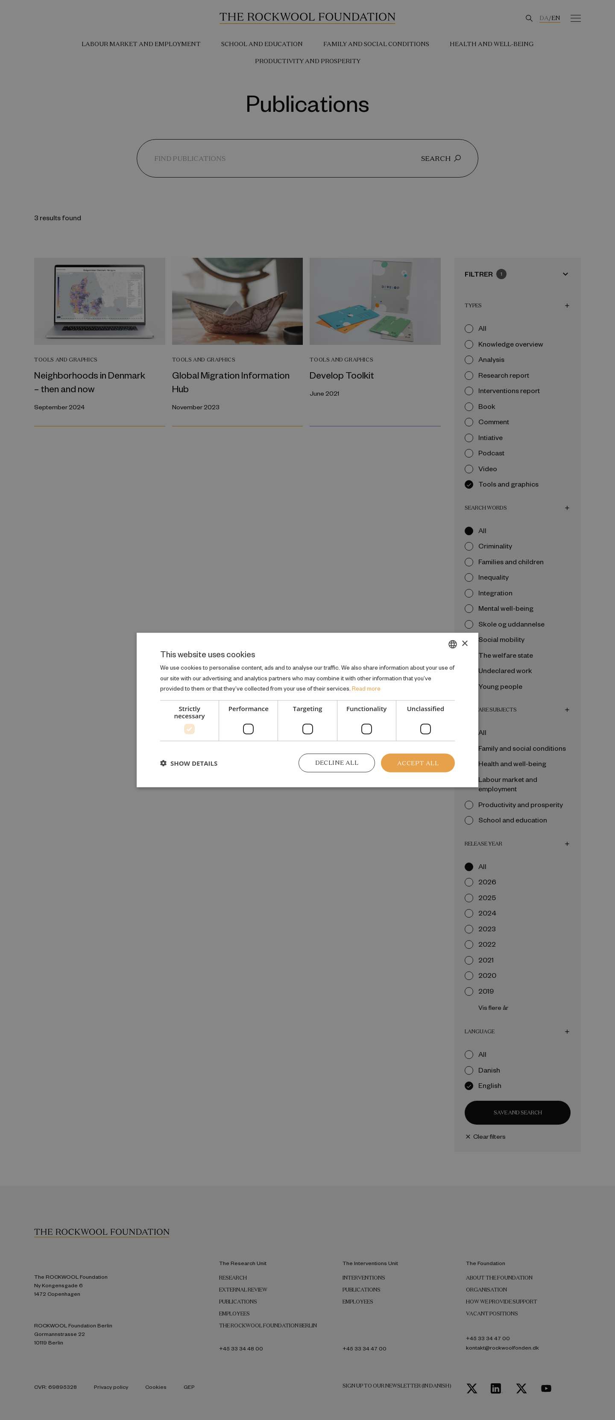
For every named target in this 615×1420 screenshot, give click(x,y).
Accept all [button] (418, 763)
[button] (188, 763)
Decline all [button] (336, 763)
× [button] (464, 643)
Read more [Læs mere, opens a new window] (366, 688)
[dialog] (307, 710)
